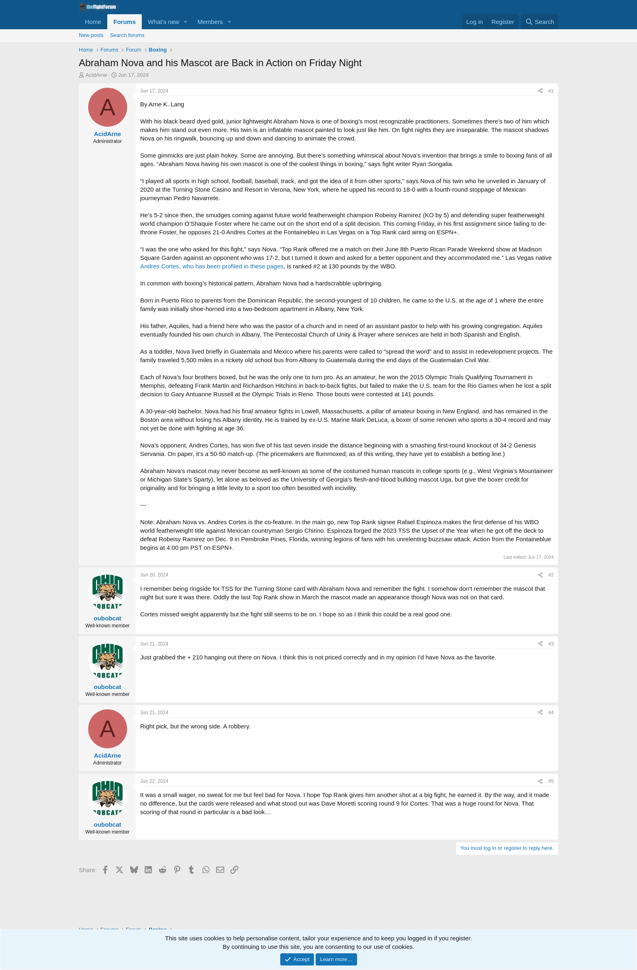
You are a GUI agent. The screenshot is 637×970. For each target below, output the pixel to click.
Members (210, 21)
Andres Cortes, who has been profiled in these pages (212, 266)
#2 (551, 575)
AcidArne (96, 75)
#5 (551, 781)
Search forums (127, 35)
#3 (551, 644)
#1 (551, 91)
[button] (185, 21)
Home (93, 21)
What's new (163, 21)
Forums (124, 21)
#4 (551, 712)
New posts (91, 35)
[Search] (539, 21)
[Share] (540, 91)
